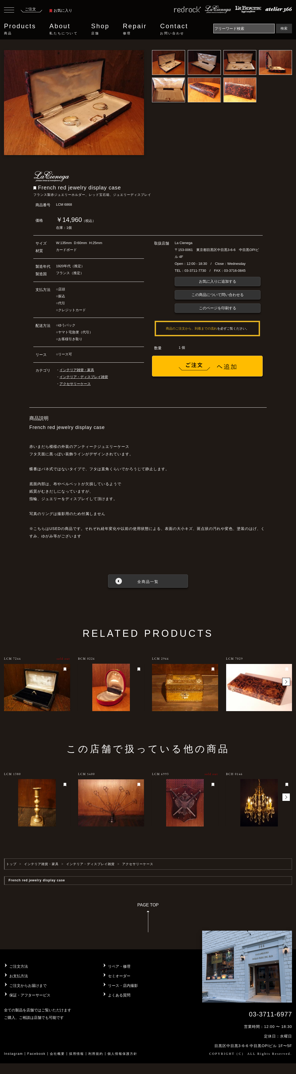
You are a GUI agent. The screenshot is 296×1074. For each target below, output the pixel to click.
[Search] (244, 28)
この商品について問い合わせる (217, 295)
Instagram (13, 1054)
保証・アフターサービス (29, 995)
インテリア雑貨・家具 (76, 370)
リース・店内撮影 (123, 985)
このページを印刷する (217, 308)
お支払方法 (18, 976)
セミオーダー (119, 976)
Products (20, 29)
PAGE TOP (148, 919)
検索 (284, 28)
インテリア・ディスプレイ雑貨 (83, 377)
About (63, 29)
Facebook (36, 1054)
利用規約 (95, 1054)
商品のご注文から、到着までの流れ (191, 328)
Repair (135, 29)
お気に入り (60, 10)
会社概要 (57, 1054)
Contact (174, 29)
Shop (100, 29)
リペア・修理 (119, 966)
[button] (286, 682)
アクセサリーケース (75, 384)
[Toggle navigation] (9, 10)
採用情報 (76, 1054)
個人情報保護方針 (122, 1054)
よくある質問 (119, 995)
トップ (11, 864)
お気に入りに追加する (217, 281)
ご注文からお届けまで (28, 985)
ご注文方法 (18, 966)
